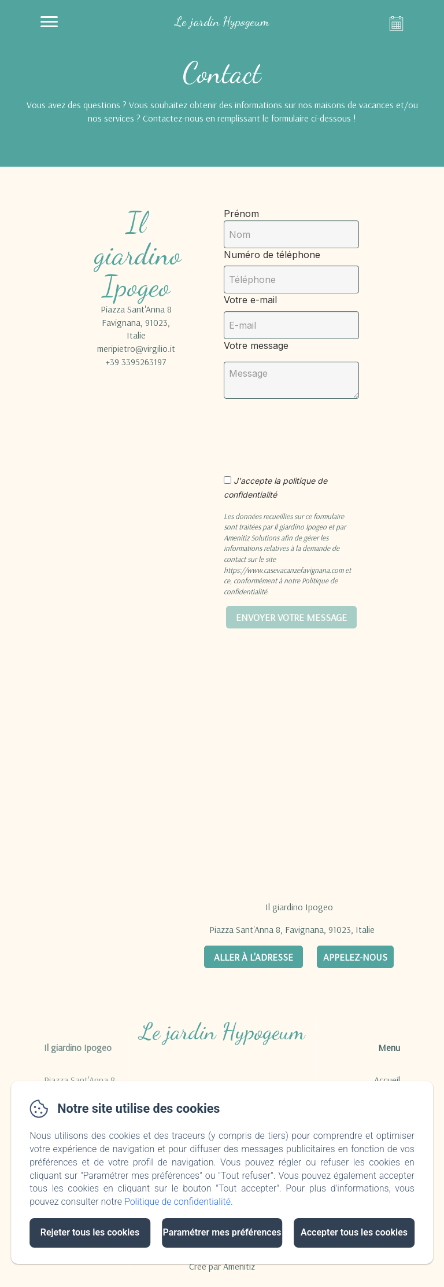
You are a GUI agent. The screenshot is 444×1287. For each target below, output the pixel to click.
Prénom (241, 213)
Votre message (256, 345)
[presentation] (321, 430)
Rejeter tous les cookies (89, 1232)
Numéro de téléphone (272, 254)
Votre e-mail (250, 300)
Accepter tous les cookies (354, 1232)
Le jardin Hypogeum (222, 1031)
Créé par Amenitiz (222, 1266)
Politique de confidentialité (177, 1201)
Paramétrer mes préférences (221, 1232)
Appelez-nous (355, 957)
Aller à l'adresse (253, 957)
